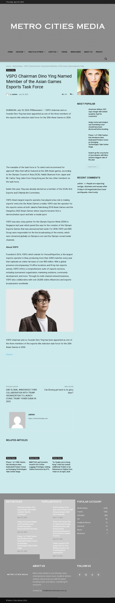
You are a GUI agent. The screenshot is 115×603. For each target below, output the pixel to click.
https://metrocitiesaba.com (38, 418)
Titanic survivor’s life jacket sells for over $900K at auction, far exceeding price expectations (61, 548)
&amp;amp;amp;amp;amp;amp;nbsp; (39, 142)
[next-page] (12, 478)
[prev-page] (8, 478)
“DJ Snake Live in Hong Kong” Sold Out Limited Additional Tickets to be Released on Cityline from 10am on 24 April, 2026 (62, 467)
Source (9, 354)
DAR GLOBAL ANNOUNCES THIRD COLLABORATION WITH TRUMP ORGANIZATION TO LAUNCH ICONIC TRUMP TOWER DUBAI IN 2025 (21, 396)
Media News (17, 66)
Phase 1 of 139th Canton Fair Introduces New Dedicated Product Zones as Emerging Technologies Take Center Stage (16, 467)
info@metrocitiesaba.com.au (54, 590)
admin (14, 94)
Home (8, 66)
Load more (93, 167)
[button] (105, 58)
